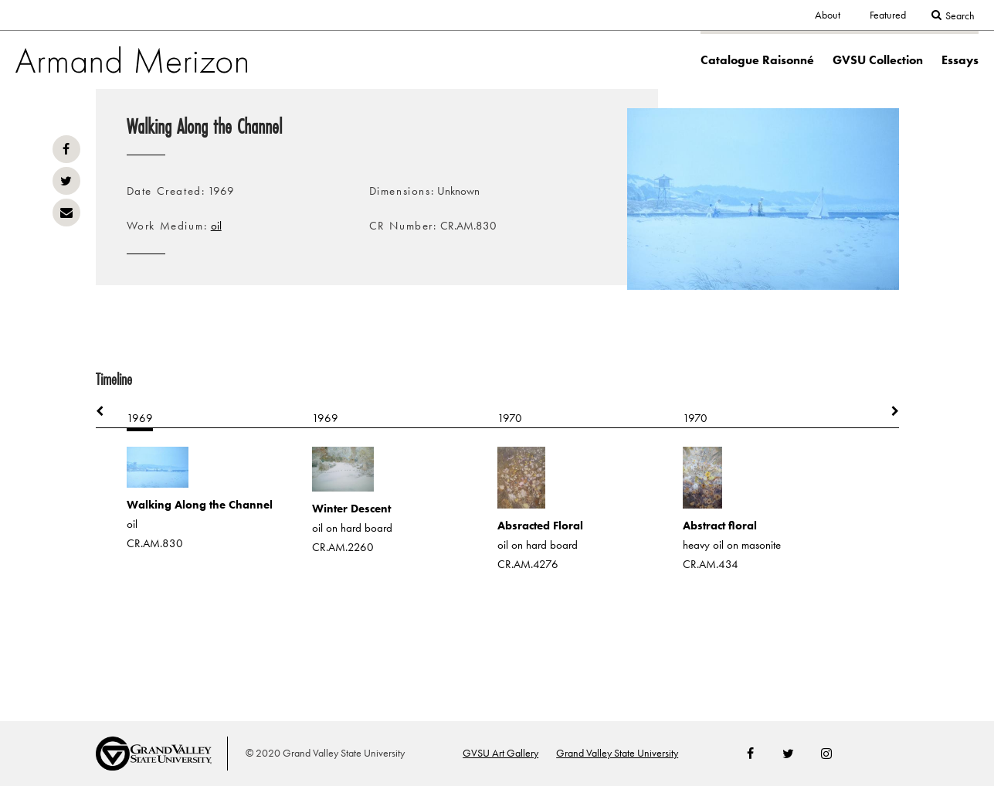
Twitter (66, 181)
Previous (107, 411)
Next (887, 411)
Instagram (826, 753)
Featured (888, 15)
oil (216, 226)
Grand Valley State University (617, 753)
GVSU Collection (878, 60)
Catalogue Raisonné (757, 60)
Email (66, 212)
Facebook (66, 149)
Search (960, 15)
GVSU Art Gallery (500, 753)
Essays (960, 60)
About (827, 15)
